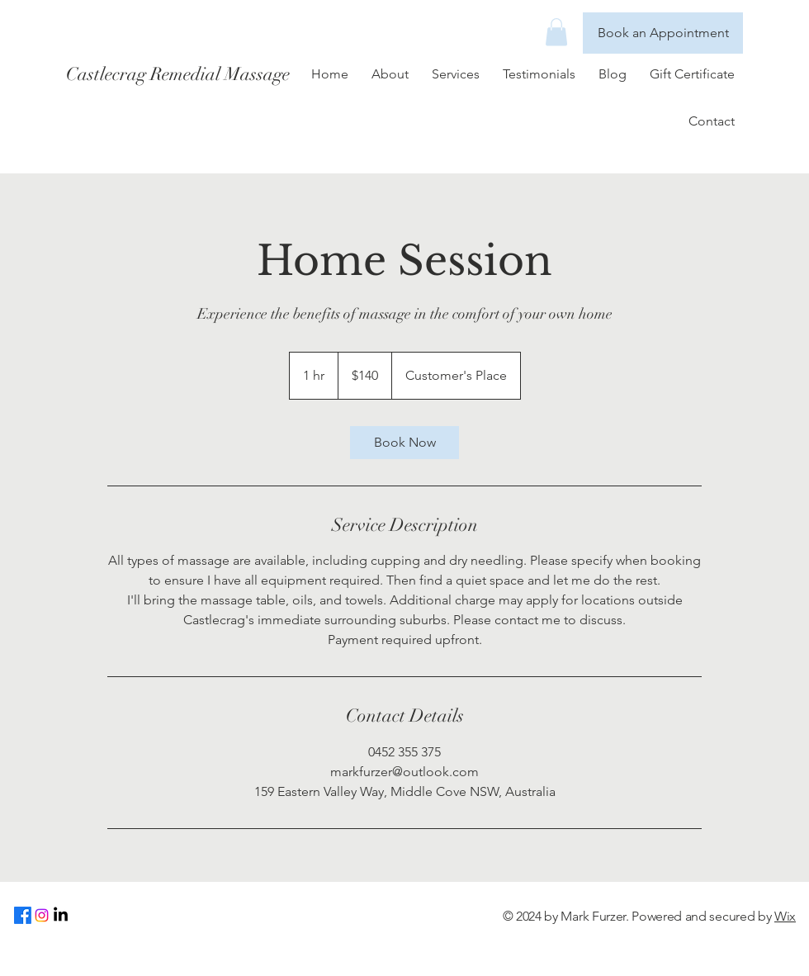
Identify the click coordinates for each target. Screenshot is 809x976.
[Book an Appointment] (663, 33)
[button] (556, 31)
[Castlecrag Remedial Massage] (213, 74)
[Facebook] (22, 915)
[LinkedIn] (60, 915)
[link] (404, 442)
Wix (785, 916)
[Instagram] (41, 915)
